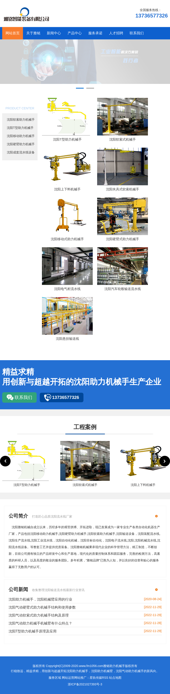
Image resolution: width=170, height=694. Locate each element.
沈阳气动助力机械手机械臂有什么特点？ (40, 623)
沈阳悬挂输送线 (67, 338)
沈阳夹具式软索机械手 (122, 189)
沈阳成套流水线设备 (21, 152)
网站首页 (13, 33)
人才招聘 (116, 33)
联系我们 (137, 33)
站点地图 (115, 677)
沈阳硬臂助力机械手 (21, 144)
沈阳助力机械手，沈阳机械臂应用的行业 (40, 599)
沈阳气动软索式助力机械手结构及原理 (39, 615)
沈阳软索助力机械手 (21, 119)
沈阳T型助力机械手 (20, 128)
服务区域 (55, 677)
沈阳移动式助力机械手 (67, 239)
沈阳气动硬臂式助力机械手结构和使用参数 (42, 607)
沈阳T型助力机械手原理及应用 (33, 631)
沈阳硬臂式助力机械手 (122, 239)
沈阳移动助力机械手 (21, 136)
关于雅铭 (33, 33)
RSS (105, 677)
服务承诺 (95, 33)
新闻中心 (54, 33)
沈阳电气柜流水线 (67, 289)
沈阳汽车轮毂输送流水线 (122, 289)
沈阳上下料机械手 (67, 189)
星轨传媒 (96, 677)
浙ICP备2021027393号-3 (85, 684)
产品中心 (75, 33)
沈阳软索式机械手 (122, 139)
